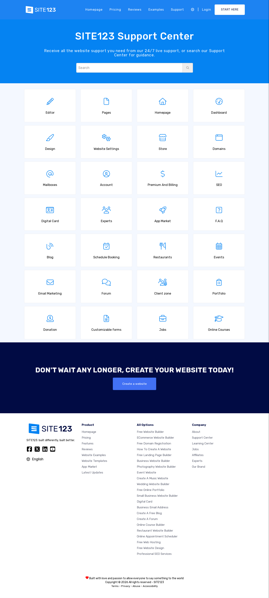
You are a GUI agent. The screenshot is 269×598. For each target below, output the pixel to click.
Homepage (94, 9)
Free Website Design (150, 548)
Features (87, 443)
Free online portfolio (150, 490)
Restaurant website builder (155, 531)
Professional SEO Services (154, 554)
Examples (156, 9)
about (196, 432)
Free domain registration (154, 443)
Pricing (115, 9)
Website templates (94, 461)
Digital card (144, 501)
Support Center (202, 438)
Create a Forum (147, 519)
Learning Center (202, 443)
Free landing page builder (154, 455)
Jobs (195, 449)
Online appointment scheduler (157, 536)
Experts (197, 461)
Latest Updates (92, 472)
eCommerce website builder (155, 438)
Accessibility (150, 586)
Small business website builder (157, 496)
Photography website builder (156, 467)
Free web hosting (149, 542)
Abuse (136, 586)
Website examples (94, 455)
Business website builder (153, 461)
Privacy (125, 586)
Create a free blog (149, 513)
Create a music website (152, 478)
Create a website (134, 384)
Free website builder (150, 432)
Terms (115, 586)
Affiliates (198, 455)
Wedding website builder (153, 484)
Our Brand (198, 467)
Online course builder (151, 525)
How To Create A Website (154, 449)
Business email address (152, 507)
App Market (89, 467)
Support (177, 9)
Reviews (134, 9)
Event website (146, 472)
